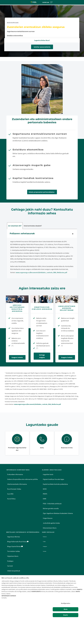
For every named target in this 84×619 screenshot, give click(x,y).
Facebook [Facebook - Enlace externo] (46, 537)
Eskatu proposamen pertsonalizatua (41, 192)
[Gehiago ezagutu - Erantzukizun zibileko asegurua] (42, 299)
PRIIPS (45, 494)
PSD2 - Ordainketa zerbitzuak (52, 504)
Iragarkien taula (48, 474)
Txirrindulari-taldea (13, 551)
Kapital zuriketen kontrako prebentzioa (55, 484)
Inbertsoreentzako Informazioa (17, 484)
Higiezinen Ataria (12, 556)
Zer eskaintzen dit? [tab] (14, 226)
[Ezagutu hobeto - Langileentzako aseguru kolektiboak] (66, 299)
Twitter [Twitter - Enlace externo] (45, 542)
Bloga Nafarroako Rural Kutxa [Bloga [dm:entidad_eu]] (18, 542)
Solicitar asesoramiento (42, 47)
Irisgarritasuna (47, 518)
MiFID (44, 489)
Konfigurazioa (65, 603)
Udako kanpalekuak (13, 571)
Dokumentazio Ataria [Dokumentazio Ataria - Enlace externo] (49, 528)
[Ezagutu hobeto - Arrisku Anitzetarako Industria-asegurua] (17, 299)
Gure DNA (10, 494)
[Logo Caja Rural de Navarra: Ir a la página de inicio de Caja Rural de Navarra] (33, 2)
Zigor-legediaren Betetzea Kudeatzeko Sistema (58, 513)
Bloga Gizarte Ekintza (15, 546)
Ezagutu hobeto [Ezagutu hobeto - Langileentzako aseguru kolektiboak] (66, 357)
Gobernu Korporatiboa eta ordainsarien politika (22, 479)
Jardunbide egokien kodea (51, 523)
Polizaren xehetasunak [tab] (42, 234)
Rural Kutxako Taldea (14, 489)
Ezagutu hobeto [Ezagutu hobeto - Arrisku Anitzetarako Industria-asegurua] (17, 357)
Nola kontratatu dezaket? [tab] (33, 226)
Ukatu (65, 609)
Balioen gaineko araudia (51, 509)
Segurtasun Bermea (13, 537)
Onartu (65, 615)
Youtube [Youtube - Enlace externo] (46, 551)
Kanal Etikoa (11, 499)
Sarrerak (10, 566)
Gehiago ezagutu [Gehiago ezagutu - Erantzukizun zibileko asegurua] (42, 356)
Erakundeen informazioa (15, 474)
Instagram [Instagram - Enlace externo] (46, 547)
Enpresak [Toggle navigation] (47, 2)
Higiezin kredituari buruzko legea (53, 479)
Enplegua (10, 561)
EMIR (44, 499)
